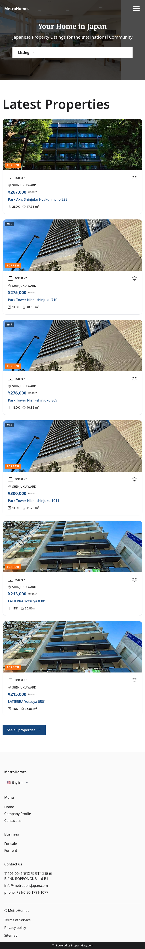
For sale (10, 843)
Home (9, 807)
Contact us (12, 820)
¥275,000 (17, 292)
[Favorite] (134, 178)
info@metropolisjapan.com (26, 885)
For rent (10, 850)
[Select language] (17, 782)
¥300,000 (17, 493)
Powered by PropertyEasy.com (74, 945)
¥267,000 (17, 192)
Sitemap (11, 935)
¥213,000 (17, 594)
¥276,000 (17, 393)
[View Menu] (136, 8)
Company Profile (17, 813)
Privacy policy (15, 927)
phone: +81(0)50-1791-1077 (26, 892)
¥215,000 (17, 694)
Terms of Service (17, 920)
